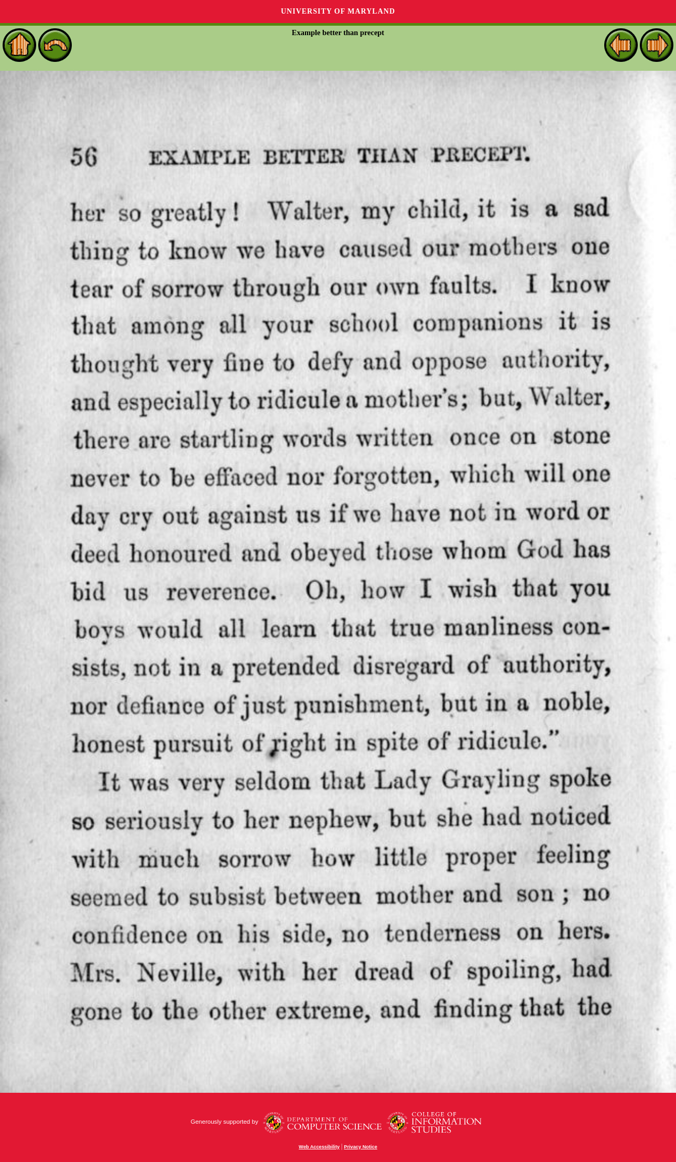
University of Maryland (338, 11)
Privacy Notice (360, 1146)
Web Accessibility (319, 1146)
